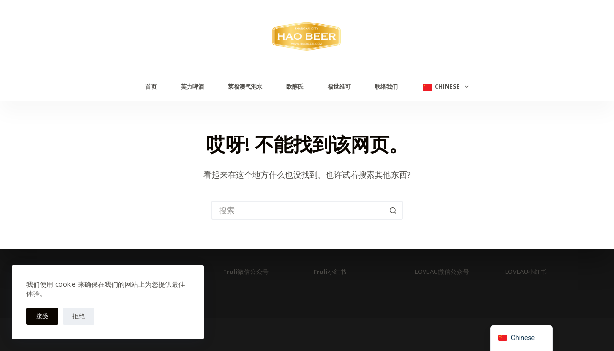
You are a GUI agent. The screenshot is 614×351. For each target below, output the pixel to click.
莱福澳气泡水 (245, 86)
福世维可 (339, 86)
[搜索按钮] (393, 210)
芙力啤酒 (192, 86)
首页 (151, 86)
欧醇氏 (295, 86)
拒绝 (78, 316)
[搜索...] (297, 210)
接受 (42, 316)
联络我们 (386, 86)
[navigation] (521, 338)
